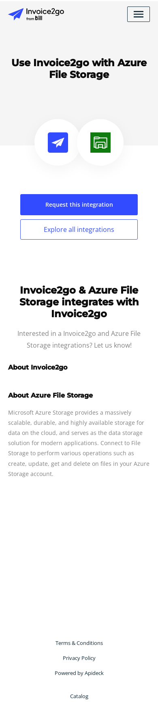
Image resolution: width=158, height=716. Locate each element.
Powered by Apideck (79, 673)
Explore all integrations (79, 229)
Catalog (79, 696)
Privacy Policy (79, 658)
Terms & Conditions (79, 643)
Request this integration (79, 204)
